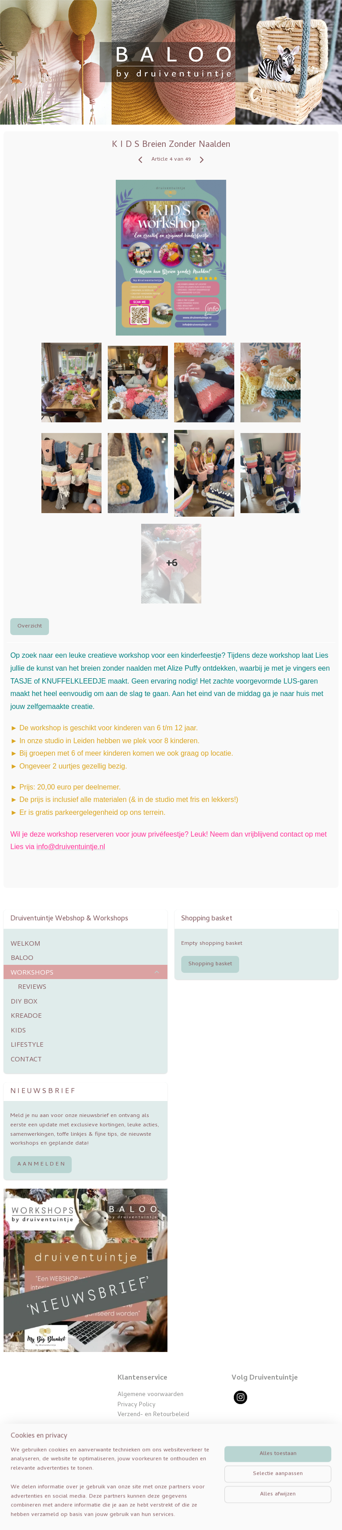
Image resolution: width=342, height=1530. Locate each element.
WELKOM (25, 943)
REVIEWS (32, 986)
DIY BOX (24, 1000)
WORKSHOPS (85, 971)
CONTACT (26, 1058)
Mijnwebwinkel (284, 1514)
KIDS (18, 1029)
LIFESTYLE (27, 1044)
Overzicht (29, 626)
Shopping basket (210, 964)
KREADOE (26, 1015)
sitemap (167, 1514)
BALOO (22, 957)
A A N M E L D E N (41, 1164)
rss (184, 1514)
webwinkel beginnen (215, 1514)
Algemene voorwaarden (150, 1395)
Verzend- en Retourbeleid (153, 1415)
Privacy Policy (136, 1405)
